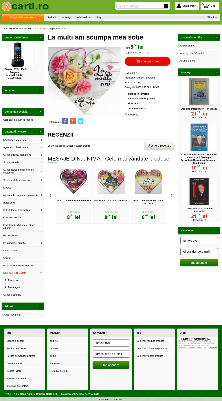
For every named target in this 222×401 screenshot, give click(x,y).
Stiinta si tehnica (12, 294)
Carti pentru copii (12, 217)
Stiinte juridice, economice (17, 154)
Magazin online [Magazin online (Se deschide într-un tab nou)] (69, 394)
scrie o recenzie (137, 108)
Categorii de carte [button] (15, 131)
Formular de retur (59, 371)
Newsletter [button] (187, 230)
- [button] (40, 37)
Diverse (7, 187)
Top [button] (139, 332)
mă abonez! (199, 262)
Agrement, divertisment (15, 147)
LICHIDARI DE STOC (14, 139)
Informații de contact (17, 386)
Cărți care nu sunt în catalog (18, 119)
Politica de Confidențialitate (21, 356)
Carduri (7, 258)
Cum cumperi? (14, 363)
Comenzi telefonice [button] (16, 37)
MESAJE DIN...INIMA (15, 273)
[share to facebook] (65, 121)
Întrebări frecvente (16, 378)
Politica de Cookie (16, 348)
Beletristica (9, 202)
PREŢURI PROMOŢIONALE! (195, 338)
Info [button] (9, 332)
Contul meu (186, 5)
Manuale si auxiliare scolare (18, 265)
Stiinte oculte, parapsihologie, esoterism (18, 171)
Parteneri (55, 363)
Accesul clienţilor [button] (191, 37)
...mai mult (212, 348)
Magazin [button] (55, 332)
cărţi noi (54, 341)
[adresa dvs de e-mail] (199, 251)
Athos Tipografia (12, 314)
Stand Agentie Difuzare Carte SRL (38, 394)
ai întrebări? (135, 103)
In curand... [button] (11, 90)
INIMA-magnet (13, 287)
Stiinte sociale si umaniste (17, 180)
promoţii (54, 348)
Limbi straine (10, 250)
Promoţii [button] (186, 72)
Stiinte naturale (11, 162)
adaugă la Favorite (138, 93)
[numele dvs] (199, 240)
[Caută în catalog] (166, 6)
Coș (208, 5)
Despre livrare (14, 371)
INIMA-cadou (12, 280)
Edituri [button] (8, 306)
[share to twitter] (80, 121)
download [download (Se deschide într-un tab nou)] (133, 114)
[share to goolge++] (73, 121)
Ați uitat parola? (187, 60)
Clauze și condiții (16, 341)
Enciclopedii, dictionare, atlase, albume (19, 226)
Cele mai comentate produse (152, 348)
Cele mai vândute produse (150, 341)
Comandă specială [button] (15, 111)
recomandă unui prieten (141, 98)
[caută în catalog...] (139, 6)
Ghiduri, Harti (10, 235)
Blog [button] (183, 332)
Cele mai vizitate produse (150, 356)
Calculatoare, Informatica (16, 210)
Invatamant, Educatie (14, 243)
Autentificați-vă (187, 45)
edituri (53, 356)
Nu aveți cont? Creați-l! (191, 53)
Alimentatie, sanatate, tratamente (20, 195)
